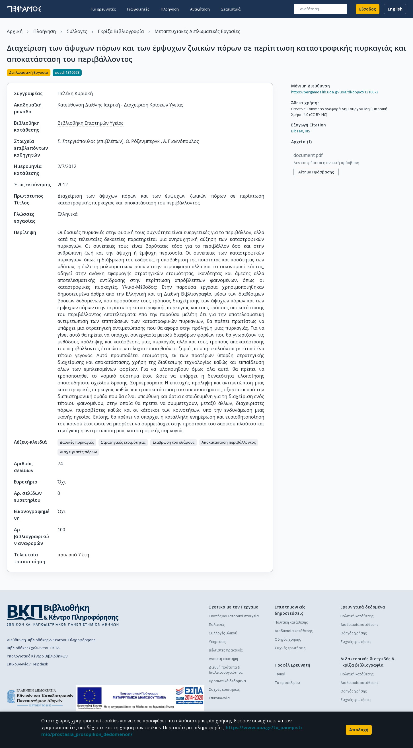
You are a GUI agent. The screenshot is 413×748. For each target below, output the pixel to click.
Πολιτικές (217, 624)
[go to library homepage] (63, 615)
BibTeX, (297, 131)
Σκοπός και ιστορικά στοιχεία (234, 616)
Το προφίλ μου (287, 682)
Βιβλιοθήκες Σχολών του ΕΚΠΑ (33, 647)
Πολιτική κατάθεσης (291, 622)
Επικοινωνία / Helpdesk (27, 664)
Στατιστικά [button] (231, 9)
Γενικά (280, 674)
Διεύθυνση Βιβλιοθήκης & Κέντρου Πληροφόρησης (51, 639)
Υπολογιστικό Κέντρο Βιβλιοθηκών (37, 656)
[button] (76, 442)
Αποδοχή (359, 730)
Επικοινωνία (219, 698)
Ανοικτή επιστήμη (223, 658)
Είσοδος (367, 9)
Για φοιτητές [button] (138, 9)
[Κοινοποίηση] (270, 73)
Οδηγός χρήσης (288, 639)
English (395, 9)
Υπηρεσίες (217, 641)
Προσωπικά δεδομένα (227, 681)
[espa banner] (140, 698)
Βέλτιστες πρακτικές (226, 650)
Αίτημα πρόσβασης (316, 172)
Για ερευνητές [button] (103, 9)
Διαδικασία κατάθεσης (294, 630)
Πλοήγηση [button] (170, 9)
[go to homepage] (24, 9)
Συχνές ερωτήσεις (224, 689)
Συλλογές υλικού (223, 633)
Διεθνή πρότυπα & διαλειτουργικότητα (226, 670)
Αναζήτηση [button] (200, 9)
